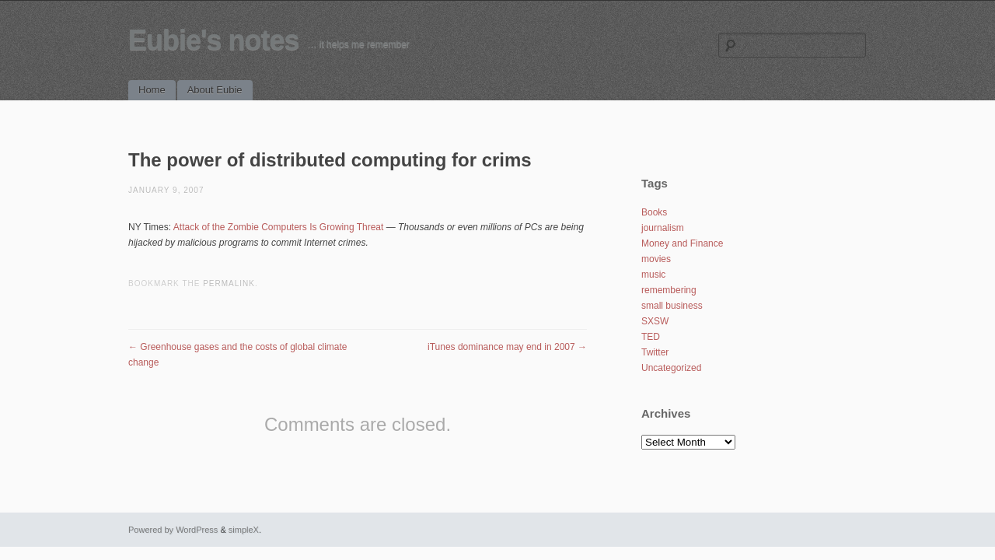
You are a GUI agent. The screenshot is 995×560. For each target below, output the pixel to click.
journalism (662, 227)
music (653, 274)
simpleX (244, 529)
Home (152, 90)
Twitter (655, 352)
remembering (668, 290)
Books (654, 212)
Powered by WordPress (173, 529)
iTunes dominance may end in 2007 (507, 346)
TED (650, 336)
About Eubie (215, 90)
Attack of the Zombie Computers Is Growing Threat (278, 227)
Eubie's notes (213, 40)
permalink (229, 283)
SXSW (655, 321)
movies (656, 259)
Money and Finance (682, 243)
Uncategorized (671, 367)
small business (672, 305)
